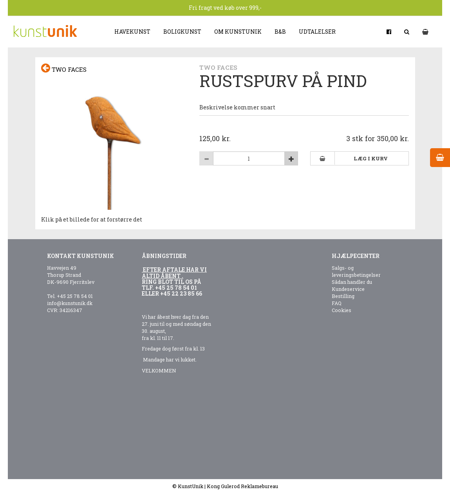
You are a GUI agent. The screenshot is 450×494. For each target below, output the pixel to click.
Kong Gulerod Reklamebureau (242, 486)
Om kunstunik (238, 31)
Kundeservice (348, 289)
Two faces (64, 68)
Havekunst (132, 31)
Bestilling (343, 296)
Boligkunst (182, 31)
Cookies (341, 310)
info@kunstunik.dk (69, 303)
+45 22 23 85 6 (179, 293)
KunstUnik (190, 486)
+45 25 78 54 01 (75, 296)
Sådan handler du (352, 282)
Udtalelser (317, 31)
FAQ (337, 303)
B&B (280, 31)
